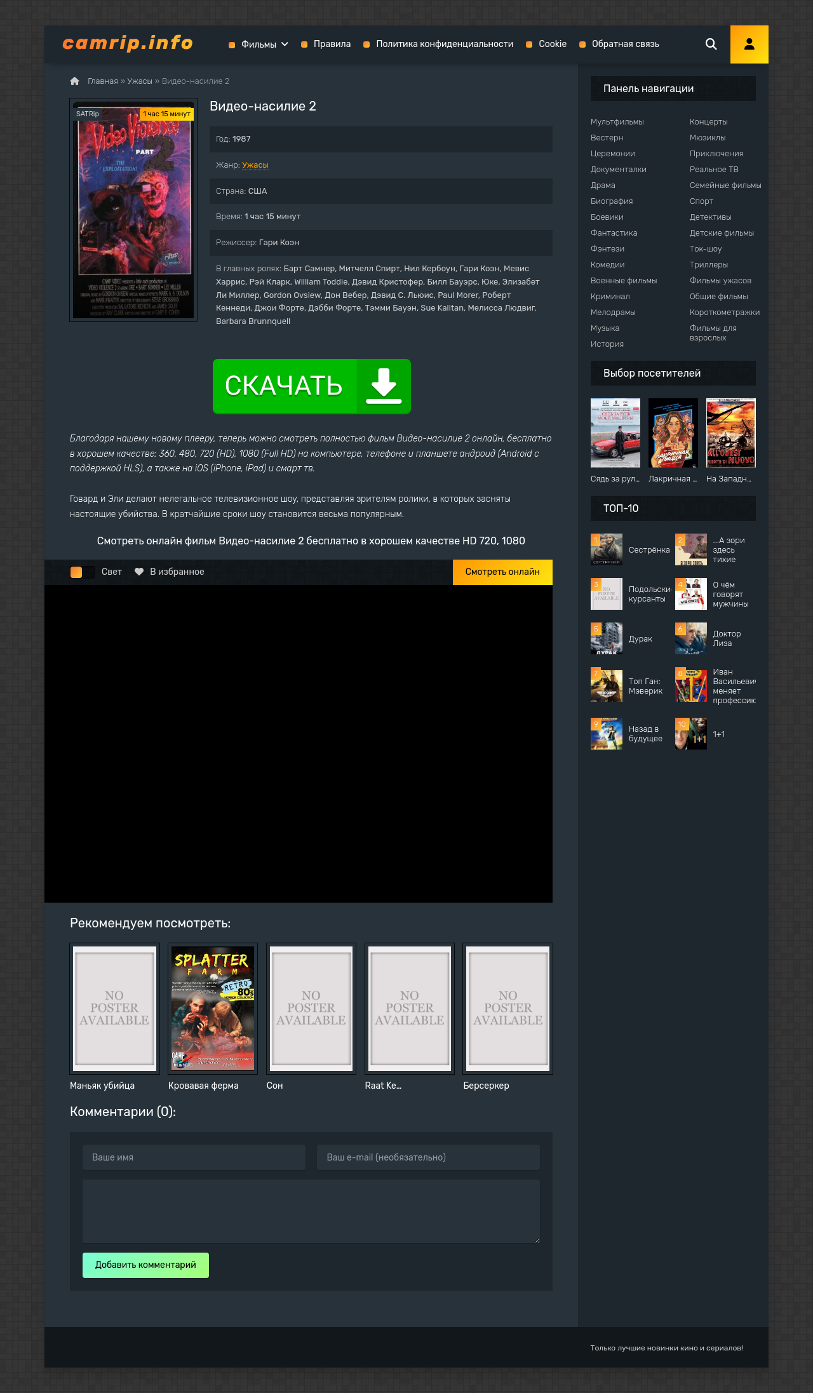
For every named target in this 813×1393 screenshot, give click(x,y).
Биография (612, 201)
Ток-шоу (706, 248)
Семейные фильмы (726, 185)
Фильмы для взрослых (713, 332)
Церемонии (613, 153)
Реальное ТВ (714, 169)
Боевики (607, 217)
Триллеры (709, 264)
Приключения (716, 153)
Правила (332, 44)
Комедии (608, 264)
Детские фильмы (722, 233)
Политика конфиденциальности (444, 44)
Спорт (701, 201)
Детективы (711, 217)
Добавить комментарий (145, 1265)
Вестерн (607, 137)
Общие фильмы (719, 296)
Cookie (553, 44)
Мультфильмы (617, 121)
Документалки (619, 169)
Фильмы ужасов (720, 280)
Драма (603, 185)
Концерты (709, 121)
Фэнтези (607, 248)
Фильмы (258, 44)
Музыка (605, 328)
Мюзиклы (708, 137)
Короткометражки (725, 312)
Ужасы (255, 165)
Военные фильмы (624, 280)
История (607, 344)
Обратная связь (625, 44)
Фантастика (614, 233)
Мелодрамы (613, 312)
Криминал (610, 296)
